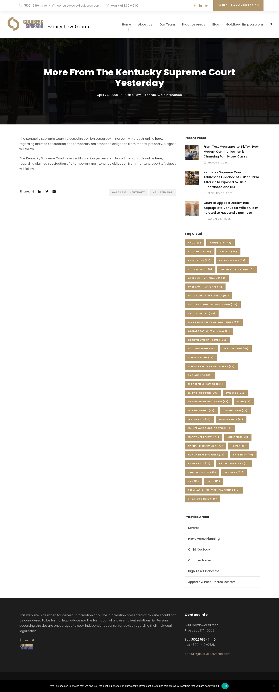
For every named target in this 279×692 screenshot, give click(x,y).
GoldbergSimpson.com (244, 24)
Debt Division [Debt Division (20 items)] (235, 348)
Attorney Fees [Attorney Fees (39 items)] (232, 260)
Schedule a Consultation (238, 5)
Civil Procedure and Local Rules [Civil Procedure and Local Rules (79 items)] (213, 322)
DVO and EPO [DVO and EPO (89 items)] (200, 375)
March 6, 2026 (218, 162)
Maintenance (171, 95)
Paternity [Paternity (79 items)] (243, 454)
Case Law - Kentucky (142, 95)
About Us (145, 24)
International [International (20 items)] (201, 410)
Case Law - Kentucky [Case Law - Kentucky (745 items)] (206, 278)
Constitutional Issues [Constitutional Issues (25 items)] (207, 339)
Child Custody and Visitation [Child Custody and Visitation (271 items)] (212, 304)
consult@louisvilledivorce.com (78, 5)
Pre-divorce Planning (204, 539)
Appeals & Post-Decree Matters (212, 582)
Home (126, 24)
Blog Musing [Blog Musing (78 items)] (200, 269)
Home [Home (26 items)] (244, 401)
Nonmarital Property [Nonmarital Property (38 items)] (206, 454)
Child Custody (199, 549)
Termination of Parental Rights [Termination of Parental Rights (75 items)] (214, 489)
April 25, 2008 (107, 95)
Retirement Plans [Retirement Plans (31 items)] (234, 463)
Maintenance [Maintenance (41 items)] (231, 419)
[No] (274, 686)
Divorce (193, 528)
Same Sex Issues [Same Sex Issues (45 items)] (202, 472)
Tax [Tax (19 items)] (193, 481)
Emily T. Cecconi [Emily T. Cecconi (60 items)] (202, 392)
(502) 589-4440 (35, 5)
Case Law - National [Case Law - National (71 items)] (205, 286)
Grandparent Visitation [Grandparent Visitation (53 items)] (208, 401)
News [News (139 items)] (239, 445)
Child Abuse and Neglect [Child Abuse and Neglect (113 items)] (208, 295)
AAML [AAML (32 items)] (194, 242)
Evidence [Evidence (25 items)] (235, 392)
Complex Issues (200, 560)
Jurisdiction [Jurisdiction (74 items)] (235, 410)
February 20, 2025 (220, 193)
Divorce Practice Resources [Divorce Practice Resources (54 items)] (211, 366)
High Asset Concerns (204, 571)
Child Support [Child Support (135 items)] (201, 313)
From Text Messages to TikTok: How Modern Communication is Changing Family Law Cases (231, 151)
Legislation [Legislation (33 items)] (199, 419)
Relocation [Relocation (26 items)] (199, 463)
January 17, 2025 (219, 218)
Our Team (167, 24)
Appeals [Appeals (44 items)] (228, 251)
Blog (215, 24)
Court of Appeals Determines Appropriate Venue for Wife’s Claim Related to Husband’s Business (231, 208)
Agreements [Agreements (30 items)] (199, 251)
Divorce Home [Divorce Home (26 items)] (201, 357)
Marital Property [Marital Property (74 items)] (203, 436)
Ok (225, 685)
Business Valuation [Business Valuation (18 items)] (237, 269)
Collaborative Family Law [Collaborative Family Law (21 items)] (209, 331)
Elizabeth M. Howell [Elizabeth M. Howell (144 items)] (205, 384)
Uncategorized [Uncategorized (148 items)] (202, 498)
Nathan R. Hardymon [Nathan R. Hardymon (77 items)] (205, 445)
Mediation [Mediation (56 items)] (238, 436)
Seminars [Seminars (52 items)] (234, 472)
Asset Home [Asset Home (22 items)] (199, 260)
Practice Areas (193, 24)
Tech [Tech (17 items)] (214, 481)
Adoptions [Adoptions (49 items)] (220, 242)
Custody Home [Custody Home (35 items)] (201, 348)
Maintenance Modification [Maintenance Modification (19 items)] (210, 428)
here (158, 138)
